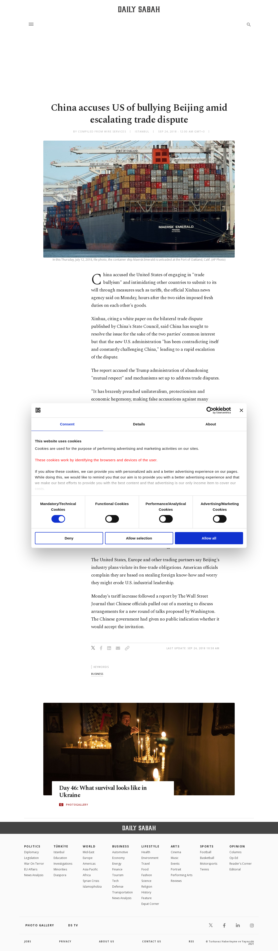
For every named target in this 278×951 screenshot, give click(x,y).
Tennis (204, 869)
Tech (115, 881)
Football (205, 852)
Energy (116, 864)
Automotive (120, 852)
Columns (235, 852)
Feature (146, 898)
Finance (117, 869)
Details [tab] (139, 424)
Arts (175, 846)
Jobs (27, 941)
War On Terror (34, 864)
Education (60, 858)
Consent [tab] (67, 424)
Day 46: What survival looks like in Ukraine (103, 791)
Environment (149, 858)
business (97, 674)
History (146, 892)
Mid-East (88, 852)
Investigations (63, 864)
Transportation (122, 892)
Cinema (176, 852)
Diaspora (60, 875)
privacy (65, 941)
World (89, 846)
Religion (146, 887)
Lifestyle (150, 846)
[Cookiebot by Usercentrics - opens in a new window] (210, 410)
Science (146, 881)
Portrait (176, 869)
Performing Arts (181, 875)
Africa (87, 875)
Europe (88, 858)
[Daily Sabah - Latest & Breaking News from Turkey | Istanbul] (139, 9)
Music (174, 858)
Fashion (146, 875)
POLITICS (32, 846)
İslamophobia (92, 887)
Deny (69, 538)
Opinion (237, 846)
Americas (89, 864)
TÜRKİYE (61, 846)
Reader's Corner (240, 864)
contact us (151, 941)
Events (175, 864)
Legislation (31, 858)
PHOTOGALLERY (77, 804)
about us (106, 941)
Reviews (176, 881)
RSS (191, 941)
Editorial (235, 869)
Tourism (117, 875)
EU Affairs (30, 869)
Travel (145, 864)
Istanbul (59, 852)
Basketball (207, 858)
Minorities (60, 869)
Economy (118, 858)
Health (145, 852)
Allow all (209, 538)
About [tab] (211, 424)
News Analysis (33, 875)
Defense (117, 887)
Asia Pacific (90, 869)
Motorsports (208, 864)
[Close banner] (241, 410)
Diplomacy (31, 852)
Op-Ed (233, 858)
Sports (207, 846)
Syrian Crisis (91, 881)
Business (120, 846)
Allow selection (139, 538)
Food (145, 869)
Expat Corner (150, 904)
